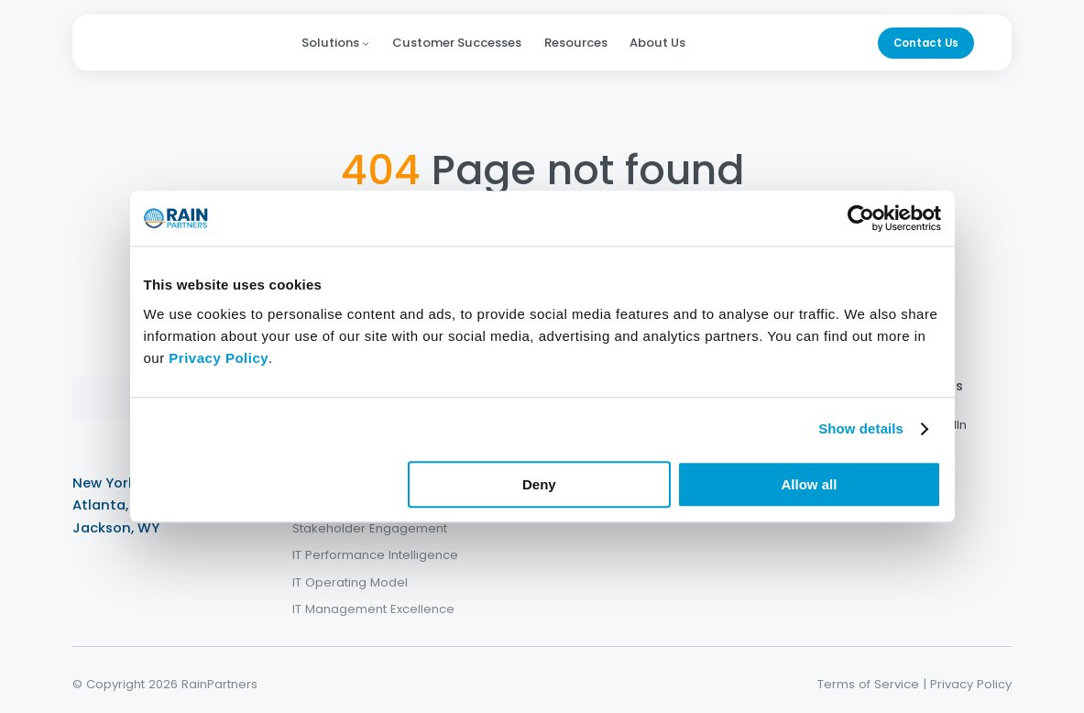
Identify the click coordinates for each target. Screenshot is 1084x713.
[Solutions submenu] (365, 43)
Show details (860, 428)
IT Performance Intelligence (375, 555)
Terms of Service (868, 684)
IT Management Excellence (373, 609)
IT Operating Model (350, 582)
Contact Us (925, 43)
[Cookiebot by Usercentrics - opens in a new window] (861, 218)
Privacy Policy (971, 684)
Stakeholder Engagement (369, 527)
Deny (539, 484)
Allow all (810, 484)
